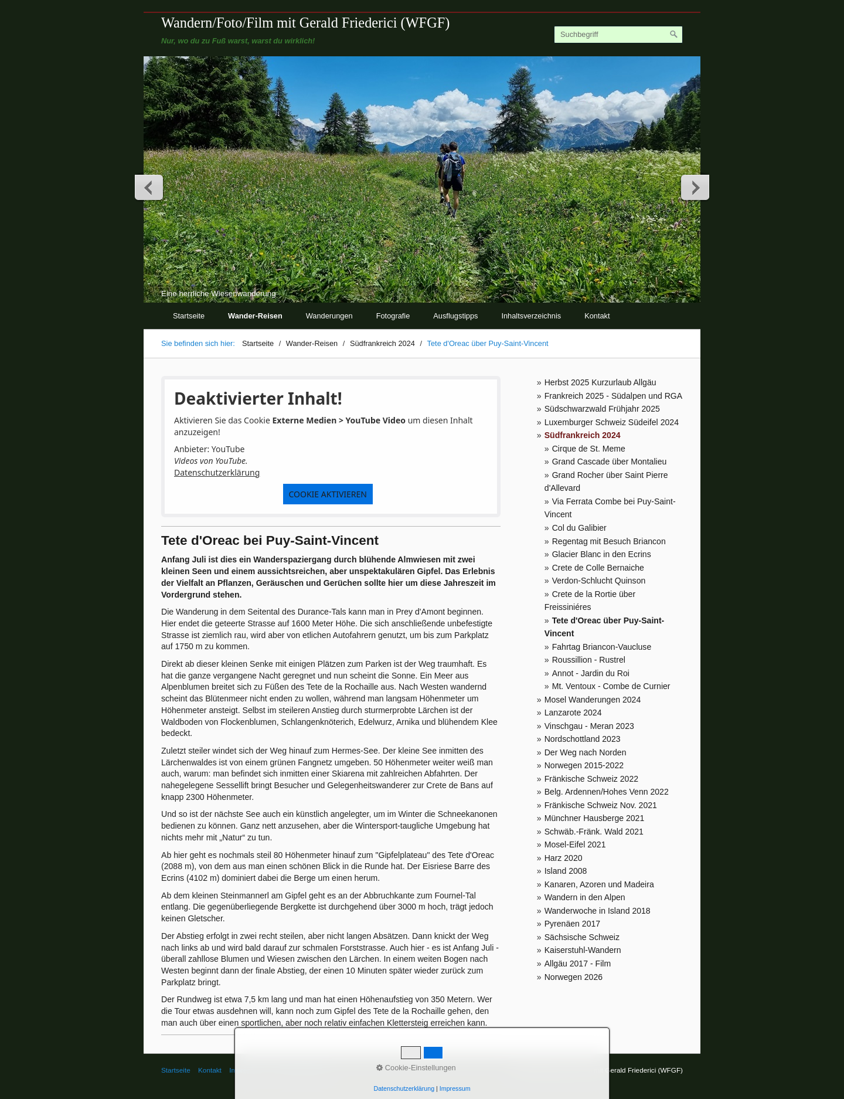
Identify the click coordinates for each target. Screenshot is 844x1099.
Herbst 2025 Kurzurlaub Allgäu (600, 382)
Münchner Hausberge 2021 (594, 818)
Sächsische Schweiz (582, 937)
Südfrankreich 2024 (582, 435)
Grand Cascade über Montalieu (609, 461)
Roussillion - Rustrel (588, 659)
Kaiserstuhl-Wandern (582, 950)
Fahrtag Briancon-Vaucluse (602, 647)
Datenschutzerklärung (217, 472)
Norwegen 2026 (573, 977)
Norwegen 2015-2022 (584, 765)
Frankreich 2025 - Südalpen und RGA (613, 396)
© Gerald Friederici (300, 1070)
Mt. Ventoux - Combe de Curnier (611, 686)
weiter (694, 187)
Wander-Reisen (255, 315)
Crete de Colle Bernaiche (598, 567)
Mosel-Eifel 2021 (575, 844)
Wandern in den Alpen (584, 897)
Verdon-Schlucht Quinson (599, 580)
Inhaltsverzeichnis (531, 315)
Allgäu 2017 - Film (577, 963)
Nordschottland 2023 (582, 739)
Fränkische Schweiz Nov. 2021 (600, 805)
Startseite (189, 315)
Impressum (246, 1070)
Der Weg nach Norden (585, 752)
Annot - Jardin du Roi (590, 673)
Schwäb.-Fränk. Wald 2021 (594, 831)
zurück (149, 187)
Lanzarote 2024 (573, 712)
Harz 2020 (563, 858)
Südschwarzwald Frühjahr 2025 (602, 408)
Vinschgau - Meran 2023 (589, 726)
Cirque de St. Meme (588, 448)
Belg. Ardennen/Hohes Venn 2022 (606, 791)
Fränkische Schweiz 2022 (591, 778)
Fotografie (393, 315)
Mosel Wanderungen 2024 (592, 699)
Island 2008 (565, 871)
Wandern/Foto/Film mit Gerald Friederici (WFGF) (305, 22)
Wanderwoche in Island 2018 (597, 910)
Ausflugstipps (455, 315)
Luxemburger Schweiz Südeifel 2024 (611, 422)
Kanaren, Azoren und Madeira (599, 884)
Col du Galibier (579, 527)
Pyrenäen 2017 (572, 923)
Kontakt (597, 315)
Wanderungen (329, 315)
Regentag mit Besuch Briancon (609, 541)
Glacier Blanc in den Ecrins (601, 554)
